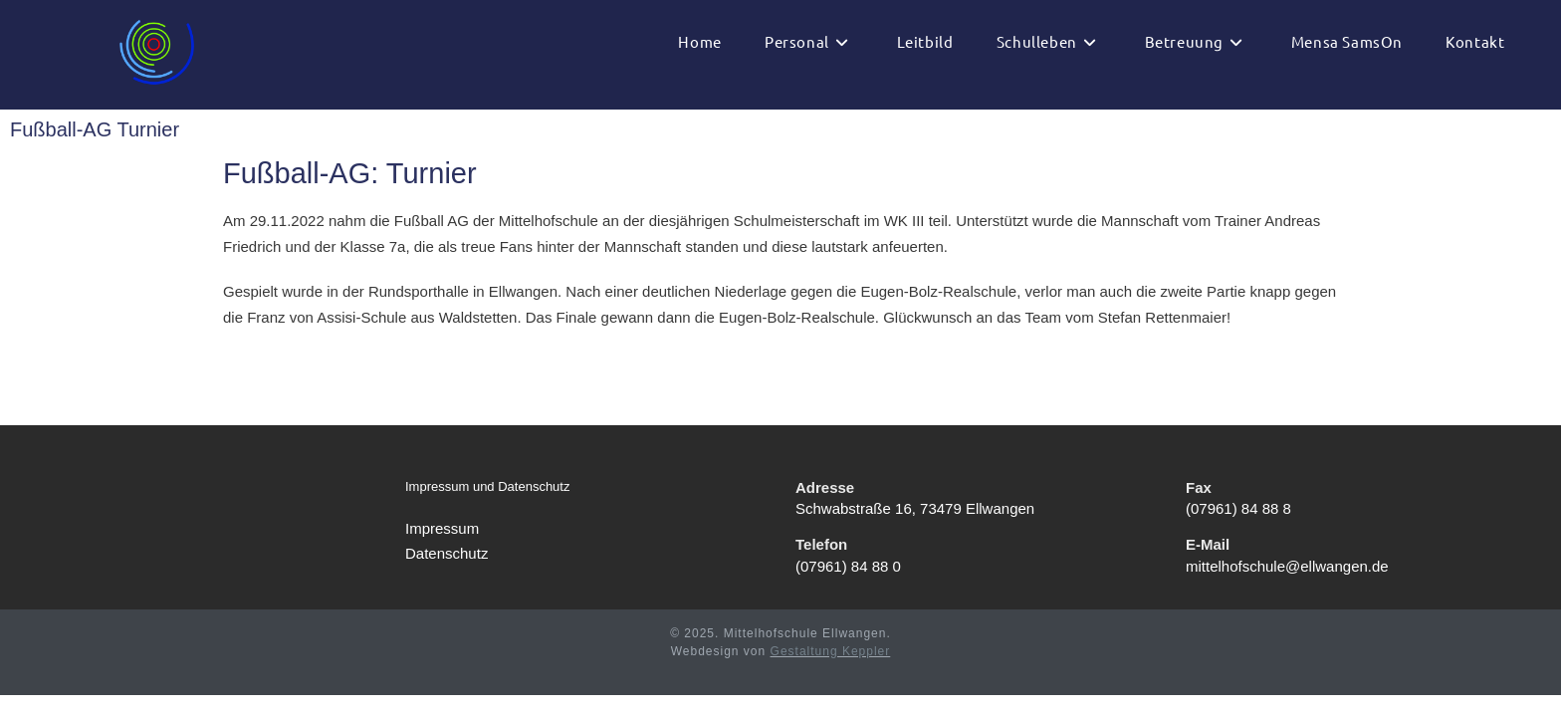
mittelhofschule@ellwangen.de (1287, 588)
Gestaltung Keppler (831, 673)
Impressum (442, 550)
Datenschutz (446, 576)
